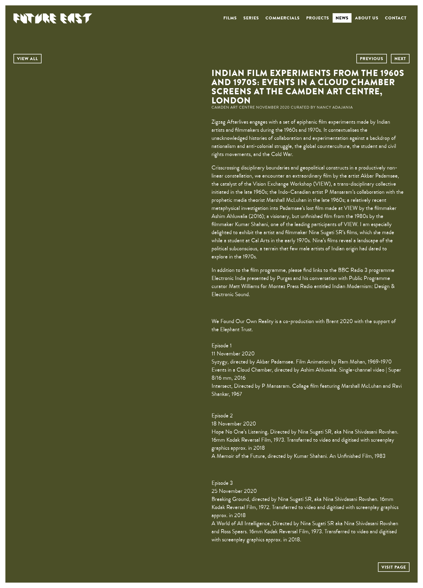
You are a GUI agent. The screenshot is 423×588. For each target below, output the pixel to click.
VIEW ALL (27, 59)
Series (251, 18)
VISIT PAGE (393, 567)
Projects (317, 18)
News (342, 18)
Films (230, 18)
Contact (396, 18)
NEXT (400, 59)
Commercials (282, 18)
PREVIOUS (371, 59)
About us (366, 18)
